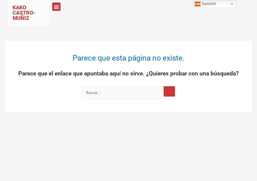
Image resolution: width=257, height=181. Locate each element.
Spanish (205, 4)
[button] (56, 7)
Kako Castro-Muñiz (24, 13)
